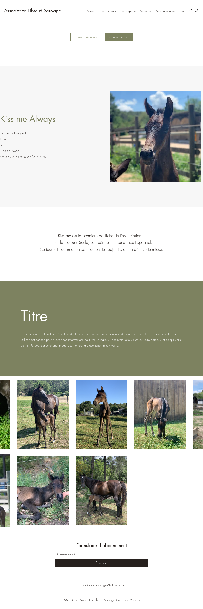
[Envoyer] (101, 563)
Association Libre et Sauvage (32, 10)
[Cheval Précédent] (85, 37)
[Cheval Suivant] (119, 37)
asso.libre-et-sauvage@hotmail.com (102, 585)
